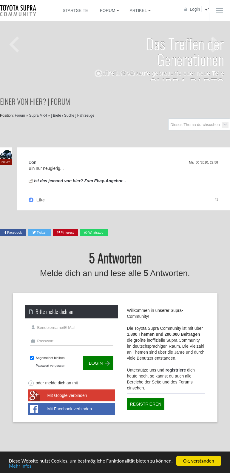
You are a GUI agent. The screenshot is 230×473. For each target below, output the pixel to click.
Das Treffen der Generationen (185, 51)
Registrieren (145, 404)
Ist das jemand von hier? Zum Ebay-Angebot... (80, 180)
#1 (216, 199)
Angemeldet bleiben (50, 358)
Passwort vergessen (50, 365)
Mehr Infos (20, 466)
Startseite (75, 10)
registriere (176, 370)
